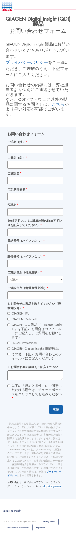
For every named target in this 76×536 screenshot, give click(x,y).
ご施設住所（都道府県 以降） (27, 288)
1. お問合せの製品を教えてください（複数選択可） (34, 306)
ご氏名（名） (17, 157)
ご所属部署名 (17, 189)
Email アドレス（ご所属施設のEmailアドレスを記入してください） (34, 223)
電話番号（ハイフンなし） (26, 241)
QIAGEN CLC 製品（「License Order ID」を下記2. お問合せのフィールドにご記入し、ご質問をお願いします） (37, 331)
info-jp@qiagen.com (52, 486)
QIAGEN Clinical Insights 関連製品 (35, 349)
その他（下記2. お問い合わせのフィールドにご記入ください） (37, 356)
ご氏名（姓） (17, 142)
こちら (58, 104)
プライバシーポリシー (27, 62)
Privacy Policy (49, 521)
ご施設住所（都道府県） (24, 272)
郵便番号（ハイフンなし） (26, 256)
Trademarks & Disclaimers (18, 527)
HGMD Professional (24, 343)
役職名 (12, 205)
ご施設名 (14, 173)
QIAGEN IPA (20, 313)
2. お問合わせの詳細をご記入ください (32, 367)
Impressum (40, 527)
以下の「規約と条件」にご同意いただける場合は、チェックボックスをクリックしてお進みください (37, 392)
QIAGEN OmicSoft (24, 319)
